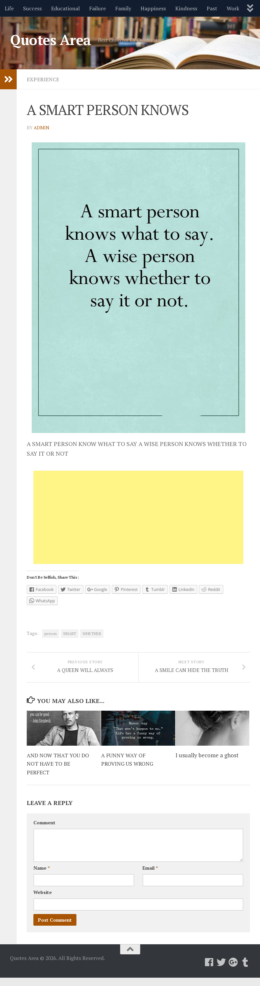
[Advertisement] (138, 517)
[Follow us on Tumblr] (245, 970)
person (50, 633)
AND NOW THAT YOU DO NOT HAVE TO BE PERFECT (60, 772)
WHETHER (91, 633)
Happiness (153, 8)
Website (42, 900)
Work (233, 8)
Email (150, 876)
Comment (44, 831)
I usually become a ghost (207, 763)
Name (41, 876)
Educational (65, 8)
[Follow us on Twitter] (221, 970)
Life (9, 8)
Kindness (186, 8)
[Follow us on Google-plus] (233, 970)
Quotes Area (50, 39)
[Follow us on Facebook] (209, 970)
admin (42, 127)
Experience (44, 79)
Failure (97, 8)
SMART (69, 633)
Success (32, 8)
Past (212, 8)
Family (123, 8)
